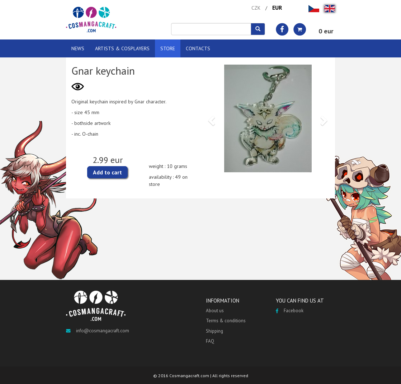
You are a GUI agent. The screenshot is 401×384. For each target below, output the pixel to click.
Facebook (289, 311)
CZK (255, 8)
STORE (167, 48)
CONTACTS (198, 48)
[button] (210, 118)
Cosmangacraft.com (189, 375)
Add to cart (107, 172)
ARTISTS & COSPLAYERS (122, 48)
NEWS (77, 48)
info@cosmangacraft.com (97, 331)
